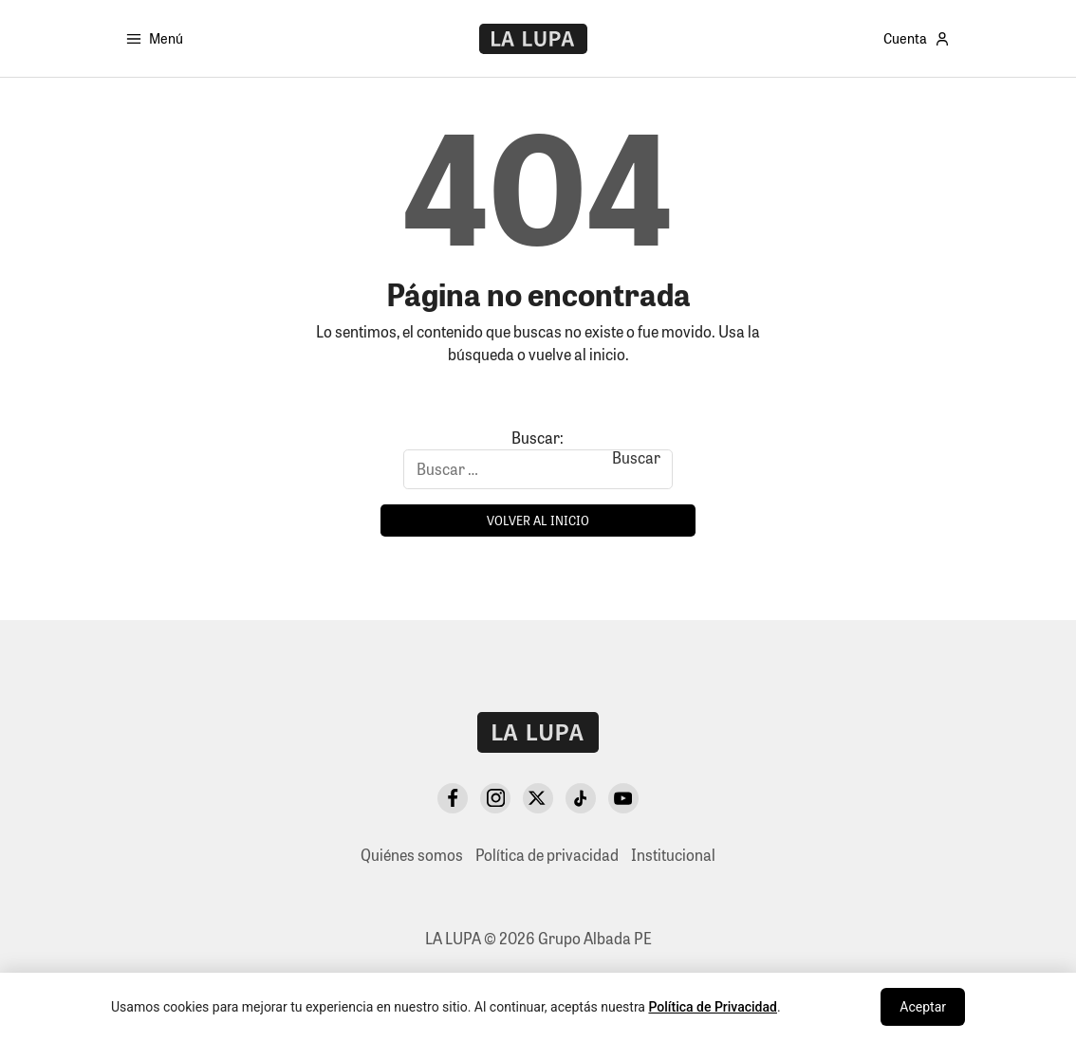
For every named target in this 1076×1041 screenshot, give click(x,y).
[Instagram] (495, 798)
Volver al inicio (538, 520)
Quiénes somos (412, 855)
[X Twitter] (538, 798)
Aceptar (923, 1006)
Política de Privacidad (712, 1006)
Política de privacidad (547, 855)
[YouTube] (623, 798)
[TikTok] (581, 798)
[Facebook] (452, 798)
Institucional (673, 855)
